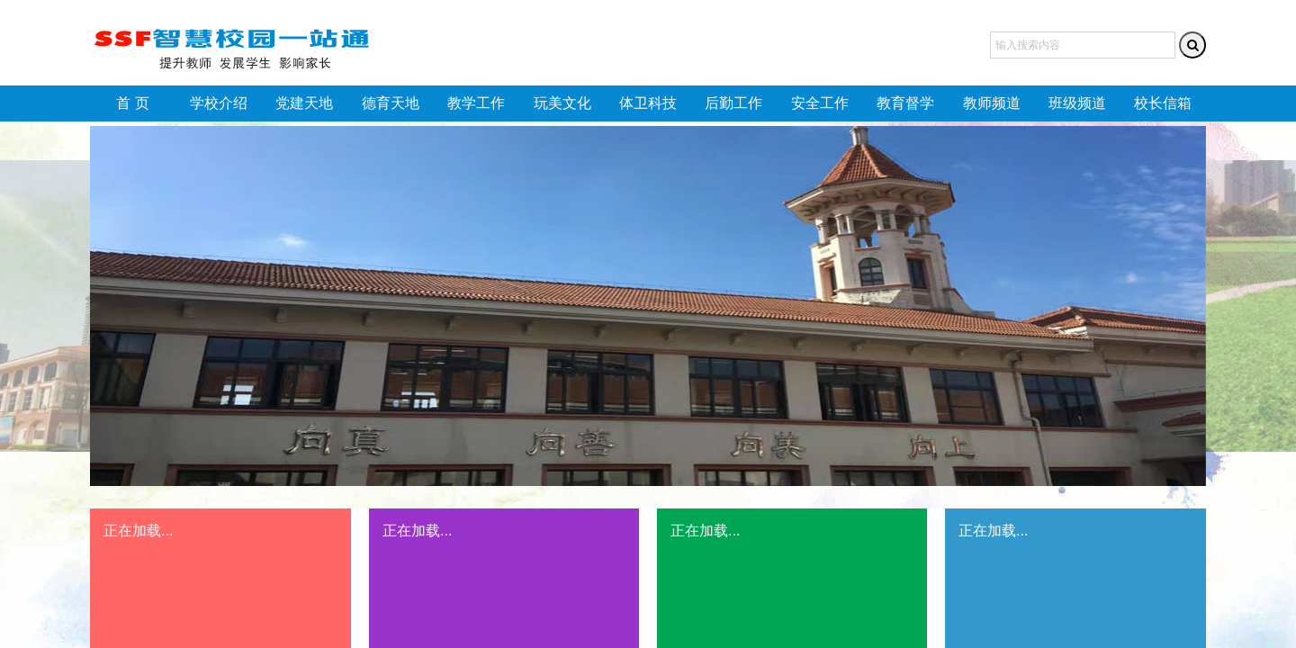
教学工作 (476, 103)
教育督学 (905, 103)
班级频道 (1077, 103)
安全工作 (820, 103)
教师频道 (992, 103)
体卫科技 (648, 103)
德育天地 (390, 103)
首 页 (132, 103)
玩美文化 (562, 103)
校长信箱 (1163, 103)
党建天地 (304, 103)
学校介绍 (219, 103)
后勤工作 (733, 103)
